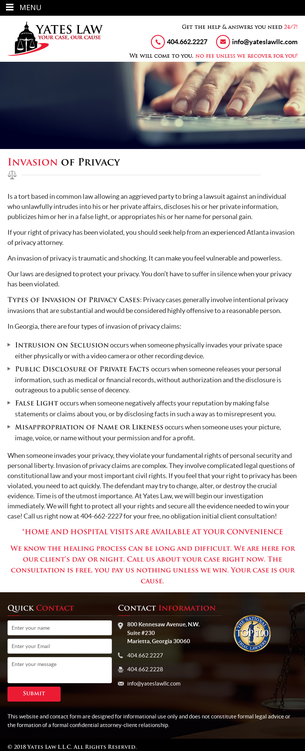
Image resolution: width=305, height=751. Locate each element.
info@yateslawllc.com (265, 42)
